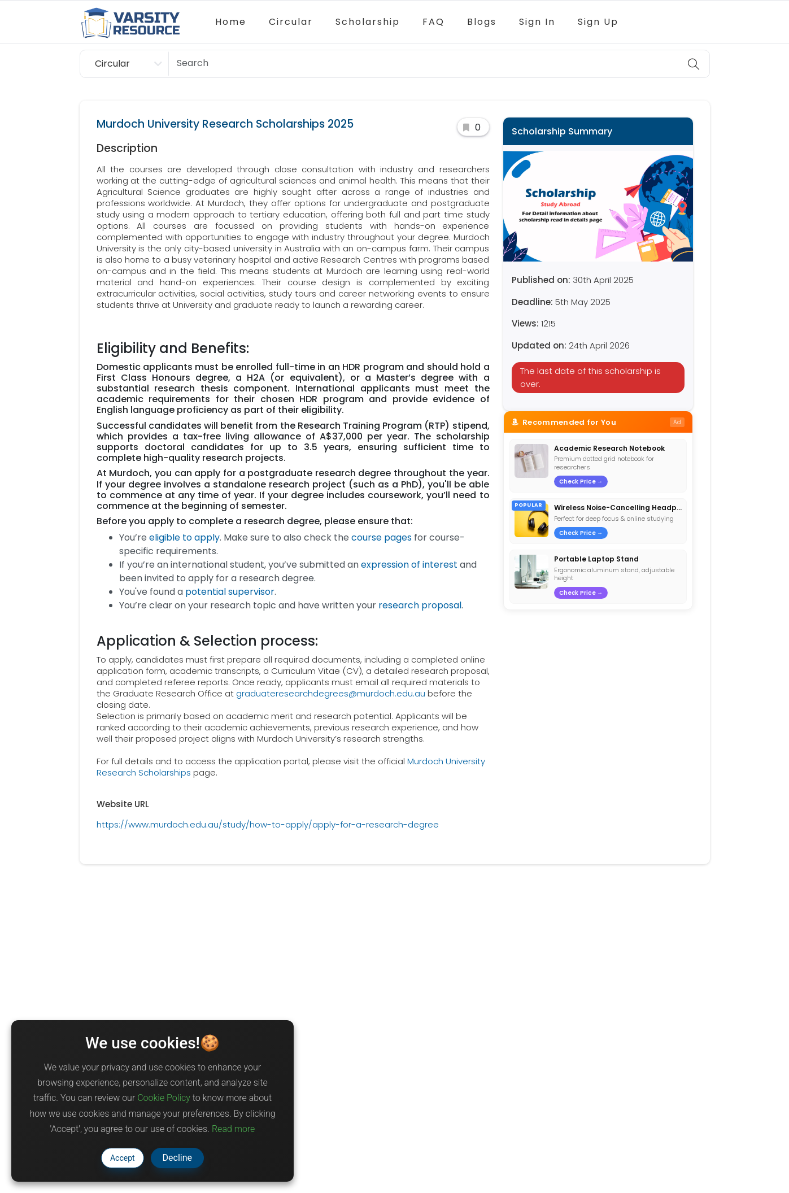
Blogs (481, 21)
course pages (381, 537)
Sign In (537, 21)
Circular (291, 21)
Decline (177, 1157)
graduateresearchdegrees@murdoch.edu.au (330, 693)
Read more (233, 1129)
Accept (122, 1157)
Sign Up (598, 21)
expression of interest (409, 564)
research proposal (419, 605)
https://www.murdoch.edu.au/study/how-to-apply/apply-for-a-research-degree (268, 824)
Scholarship (367, 21)
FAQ (433, 21)
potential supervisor (229, 591)
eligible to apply (184, 537)
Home (230, 21)
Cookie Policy (163, 1097)
